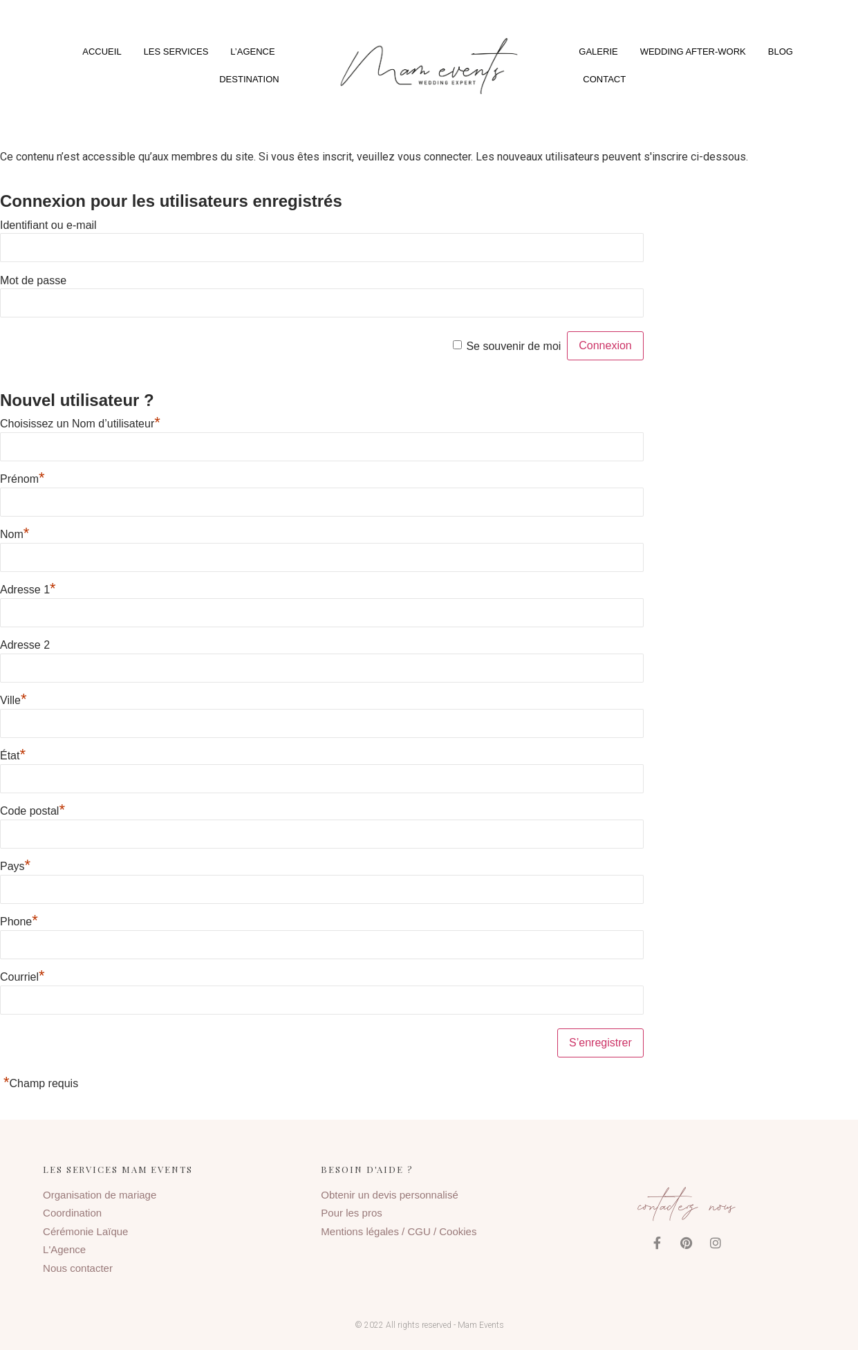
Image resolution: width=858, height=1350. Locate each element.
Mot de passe (33, 280)
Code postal (32, 811)
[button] (429, 65)
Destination (249, 79)
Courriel (22, 977)
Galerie (598, 51)
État (13, 755)
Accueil (101, 51)
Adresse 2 (25, 645)
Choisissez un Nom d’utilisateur (80, 423)
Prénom (22, 479)
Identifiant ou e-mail (48, 224)
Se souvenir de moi (513, 345)
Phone (19, 921)
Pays (15, 866)
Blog (780, 51)
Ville (13, 700)
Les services (176, 51)
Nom (14, 534)
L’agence (252, 51)
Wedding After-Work (693, 51)
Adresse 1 (28, 589)
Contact (604, 79)
